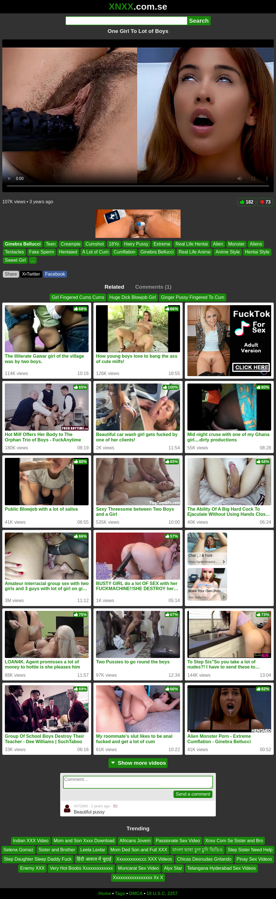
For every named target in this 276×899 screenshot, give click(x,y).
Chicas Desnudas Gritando (204, 859)
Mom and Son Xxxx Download (84, 840)
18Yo (114, 244)
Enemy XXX (32, 868)
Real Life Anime (194, 252)
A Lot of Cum (95, 252)
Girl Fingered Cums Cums (78, 297)
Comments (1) (153, 287)
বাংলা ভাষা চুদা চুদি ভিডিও (197, 850)
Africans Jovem (135, 840)
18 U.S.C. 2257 (162, 893)
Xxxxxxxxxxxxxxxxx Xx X (138, 877)
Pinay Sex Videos (254, 859)
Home (105, 893)
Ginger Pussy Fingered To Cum (192, 297)
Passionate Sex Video (178, 840)
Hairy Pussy (136, 244)
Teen (51, 244)
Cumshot (94, 244)
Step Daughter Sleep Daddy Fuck (38, 859)
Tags (120, 893)
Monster (236, 244)
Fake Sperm (41, 252)
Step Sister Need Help (250, 850)
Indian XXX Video (31, 840)
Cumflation (124, 252)
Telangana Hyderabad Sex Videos (221, 868)
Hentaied (68, 252)
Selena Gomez (18, 850)
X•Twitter (31, 274)
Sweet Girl (15, 260)
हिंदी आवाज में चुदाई (94, 859)
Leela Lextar (92, 850)
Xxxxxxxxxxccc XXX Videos (144, 859)
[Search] (126, 20)
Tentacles (14, 252)
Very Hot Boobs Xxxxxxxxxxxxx (81, 868)
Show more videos (138, 763)
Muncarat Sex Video (138, 868)
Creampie (70, 244)
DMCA (136, 893)
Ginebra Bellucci (23, 244)
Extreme (162, 244)
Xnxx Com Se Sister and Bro (234, 840)
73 (265, 202)
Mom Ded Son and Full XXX (138, 850)
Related (114, 287)
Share (11, 274)
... (33, 260)
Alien (218, 244)
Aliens (256, 244)
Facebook (55, 274)
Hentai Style (257, 252)
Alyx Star (173, 868)
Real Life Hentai (191, 244)
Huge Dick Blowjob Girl (132, 297)
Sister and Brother (57, 850)
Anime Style (228, 252)
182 (247, 202)
